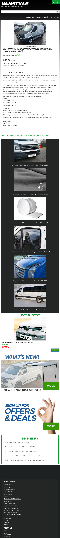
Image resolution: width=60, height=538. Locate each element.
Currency (6, 520)
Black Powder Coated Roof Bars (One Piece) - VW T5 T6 (22, 451)
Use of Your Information (11, 508)
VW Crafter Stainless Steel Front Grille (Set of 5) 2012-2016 (30, 165)
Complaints (7, 526)
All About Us (7, 484)
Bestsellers (30, 438)
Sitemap (6, 496)
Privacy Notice (8, 501)
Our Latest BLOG (8, 495)
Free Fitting (7, 486)
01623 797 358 (18, 7)
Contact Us (7, 493)
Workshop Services (9, 489)
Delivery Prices (8, 517)
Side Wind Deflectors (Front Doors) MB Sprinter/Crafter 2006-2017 (30, 252)
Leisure (28, 17)
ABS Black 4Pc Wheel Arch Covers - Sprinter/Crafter (30, 310)
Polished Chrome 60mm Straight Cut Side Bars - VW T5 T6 (23, 456)
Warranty (6, 522)
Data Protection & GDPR (10, 512)
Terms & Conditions (9, 503)
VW (33, 17)
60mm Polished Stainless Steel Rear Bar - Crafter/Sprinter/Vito (24, 460)
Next (56, 334)
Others (56, 17)
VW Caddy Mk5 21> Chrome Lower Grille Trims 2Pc (17, 342)
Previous (3, 334)
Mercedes (45, 17)
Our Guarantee (8, 487)
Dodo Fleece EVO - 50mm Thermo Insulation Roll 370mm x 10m (30, 223)
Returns (6, 524)
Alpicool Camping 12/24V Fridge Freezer (17, 442)
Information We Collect (10, 505)
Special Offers (30, 315)
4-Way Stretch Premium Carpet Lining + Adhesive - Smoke (30, 194)
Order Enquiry (8, 491)
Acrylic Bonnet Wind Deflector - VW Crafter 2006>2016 (30, 281)
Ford (51, 17)
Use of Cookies (8, 507)
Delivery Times (7, 519)
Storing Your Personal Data (11, 510)
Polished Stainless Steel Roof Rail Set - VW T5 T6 (20, 447)
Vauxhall (38, 17)
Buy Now (55, 350)
